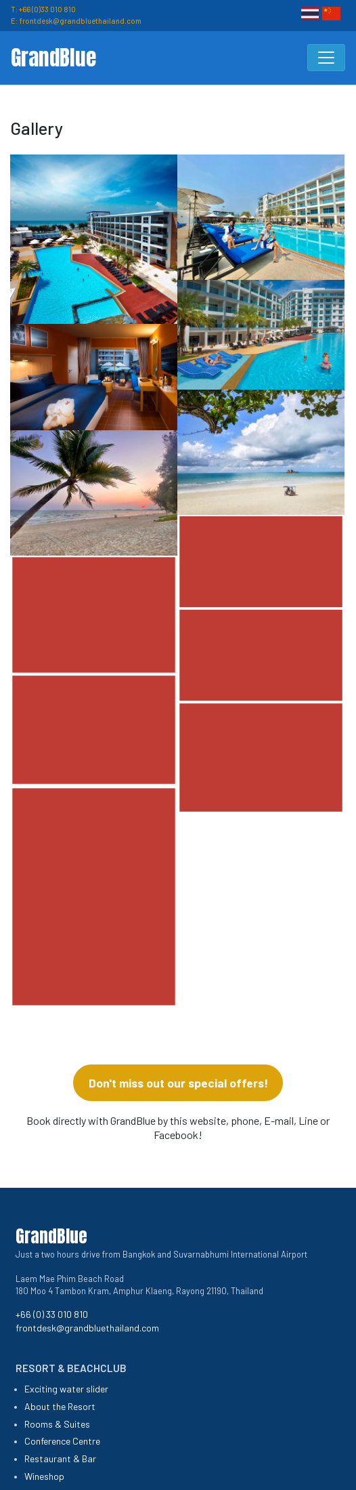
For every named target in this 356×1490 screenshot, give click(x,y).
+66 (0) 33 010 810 (52, 1314)
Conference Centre (62, 1441)
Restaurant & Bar (60, 1458)
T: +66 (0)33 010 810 (43, 9)
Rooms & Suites (57, 1424)
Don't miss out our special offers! (178, 1082)
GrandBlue (53, 57)
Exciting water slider (66, 1388)
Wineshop (44, 1476)
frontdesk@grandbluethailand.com (87, 1327)
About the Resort (59, 1406)
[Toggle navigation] (326, 57)
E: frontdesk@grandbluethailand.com (76, 20)
